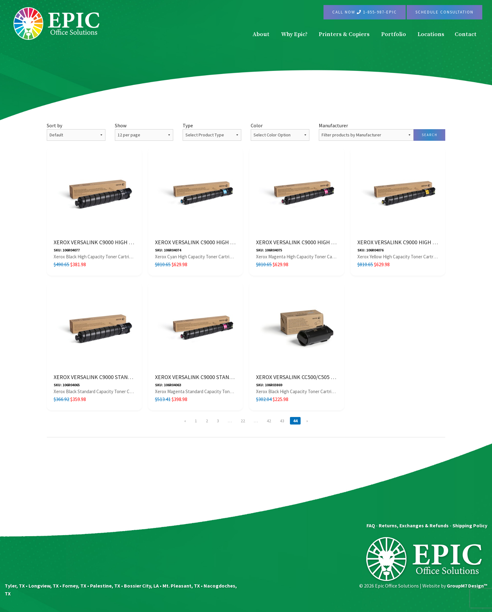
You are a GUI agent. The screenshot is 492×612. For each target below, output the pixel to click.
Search (429, 135)
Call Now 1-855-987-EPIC (364, 12)
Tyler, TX (15, 586)
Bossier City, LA (141, 586)
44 (295, 421)
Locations (431, 34)
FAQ (370, 525)
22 (243, 421)
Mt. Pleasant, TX (181, 586)
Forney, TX (74, 586)
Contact (466, 34)
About (261, 34)
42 (269, 421)
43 (282, 421)
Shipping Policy (469, 525)
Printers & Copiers (344, 34)
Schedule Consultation (444, 12)
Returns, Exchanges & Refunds (414, 525)
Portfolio (393, 34)
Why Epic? (294, 34)
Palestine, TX (105, 586)
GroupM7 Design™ (467, 586)
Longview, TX (44, 586)
